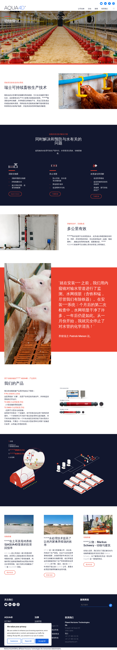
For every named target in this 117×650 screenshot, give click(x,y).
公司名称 (81, 9)
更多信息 (10, 572)
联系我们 (104, 9)
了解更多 (55, 194)
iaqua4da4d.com (71, 642)
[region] (27, 634)
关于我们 (7, 621)
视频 (101, 3)
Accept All (41, 641)
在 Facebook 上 (109, 3)
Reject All (28, 641)
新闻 (96, 9)
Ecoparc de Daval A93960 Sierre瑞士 (77, 627)
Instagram (113, 3)
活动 (89, 9)
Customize (14, 641)
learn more (15, 194)
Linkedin (105, 3)
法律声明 (38, 621)
